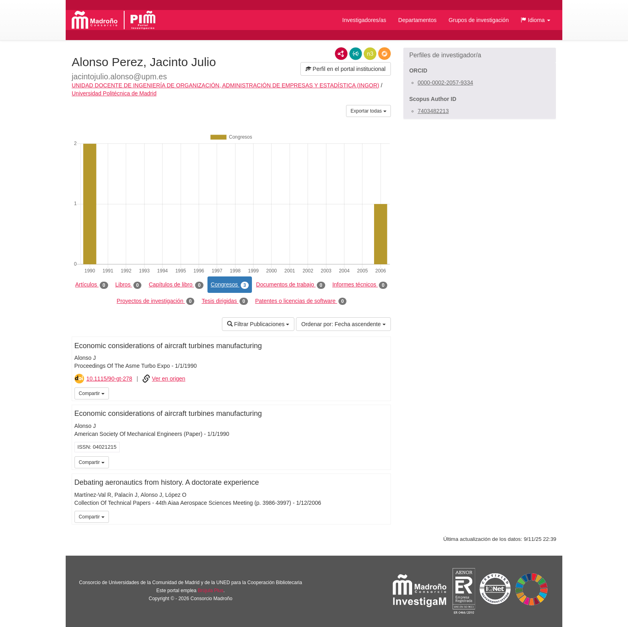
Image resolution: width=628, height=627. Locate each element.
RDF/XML (341, 53)
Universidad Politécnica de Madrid (114, 93)
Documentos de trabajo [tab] (290, 284)
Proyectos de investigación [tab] (155, 301)
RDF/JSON (384, 53)
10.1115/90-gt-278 (109, 378)
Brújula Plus (210, 590)
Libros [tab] (128, 284)
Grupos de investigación (479, 20)
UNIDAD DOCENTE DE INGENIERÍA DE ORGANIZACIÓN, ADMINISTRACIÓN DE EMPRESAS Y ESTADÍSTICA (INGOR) (225, 85)
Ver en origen (168, 378)
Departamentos (417, 20)
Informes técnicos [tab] (359, 284)
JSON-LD (355, 53)
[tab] (479, 55)
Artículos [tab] (91, 284)
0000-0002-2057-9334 (445, 82)
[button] (535, 20)
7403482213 (433, 111)
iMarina (383, 392)
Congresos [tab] (230, 284)
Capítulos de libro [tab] (176, 284)
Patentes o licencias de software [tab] (300, 301)
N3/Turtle (370, 53)
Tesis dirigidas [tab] (224, 301)
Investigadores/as (364, 20)
